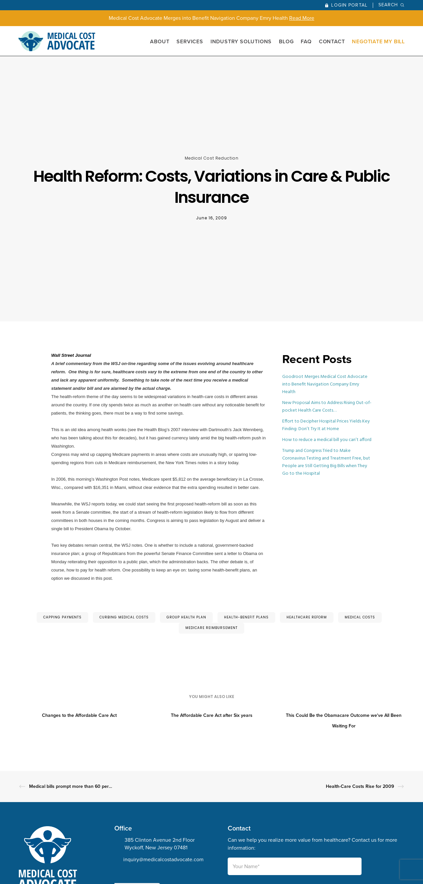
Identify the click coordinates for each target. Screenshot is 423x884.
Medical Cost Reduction (212, 158)
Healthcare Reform (307, 617)
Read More (301, 18)
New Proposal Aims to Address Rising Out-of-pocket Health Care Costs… (326, 406)
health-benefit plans (246, 617)
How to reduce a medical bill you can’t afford (326, 440)
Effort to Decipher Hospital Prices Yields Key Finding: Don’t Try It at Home (326, 425)
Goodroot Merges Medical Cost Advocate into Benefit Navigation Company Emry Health (324, 384)
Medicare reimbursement (211, 627)
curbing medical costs (124, 617)
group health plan (186, 617)
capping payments (62, 617)
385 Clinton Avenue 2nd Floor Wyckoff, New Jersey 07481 (160, 843)
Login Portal (349, 5)
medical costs (360, 617)
